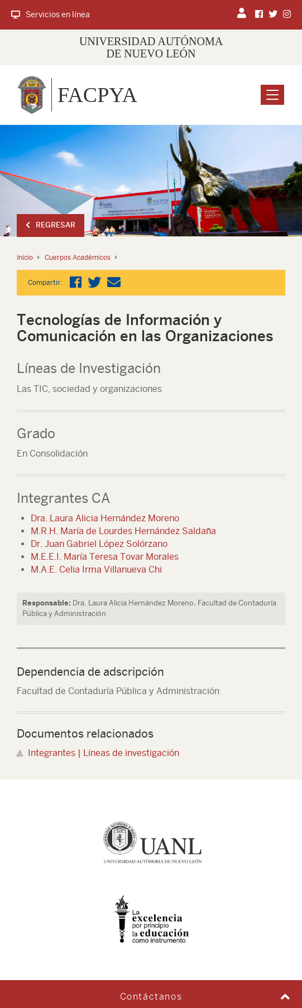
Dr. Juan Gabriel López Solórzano (99, 544)
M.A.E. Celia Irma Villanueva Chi (96, 569)
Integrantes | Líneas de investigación (103, 753)
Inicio (25, 257)
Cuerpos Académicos (78, 257)
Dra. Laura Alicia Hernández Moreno (105, 518)
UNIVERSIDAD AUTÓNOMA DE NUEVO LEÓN (151, 47)
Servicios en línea (50, 14)
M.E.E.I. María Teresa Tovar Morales (105, 556)
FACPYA (97, 94)
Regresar (50, 225)
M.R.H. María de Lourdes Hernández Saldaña (123, 531)
